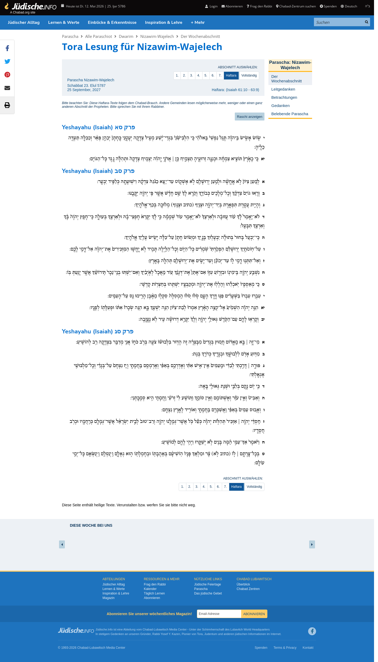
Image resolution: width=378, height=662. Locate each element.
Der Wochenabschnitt (200, 36)
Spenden (328, 6)
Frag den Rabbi (259, 6)
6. (213, 75)
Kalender (150, 589)
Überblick (243, 584)
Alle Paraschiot (98, 36)
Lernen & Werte (63, 22)
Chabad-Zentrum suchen (296, 6)
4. (198, 75)
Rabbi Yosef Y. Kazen (166, 634)
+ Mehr (198, 22)
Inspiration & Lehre (163, 22)
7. (220, 75)
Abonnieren (232, 6)
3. (191, 75)
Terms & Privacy (284, 648)
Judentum (210, 634)
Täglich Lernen (154, 593)
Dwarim (126, 36)
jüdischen (241, 634)
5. (206, 75)
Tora (199, 634)
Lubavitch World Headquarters (249, 629)
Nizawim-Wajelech (157, 36)
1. (177, 75)
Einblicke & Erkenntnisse (112, 22)
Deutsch (349, 6)
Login (211, 6)
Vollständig (249, 75)
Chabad (148, 629)
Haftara (231, 75)
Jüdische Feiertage (207, 584)
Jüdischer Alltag (24, 22)
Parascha (70, 36)
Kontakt (308, 648)
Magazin (108, 598)
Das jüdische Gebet (208, 593)
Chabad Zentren (248, 589)
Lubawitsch (161, 629)
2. (184, 75)
